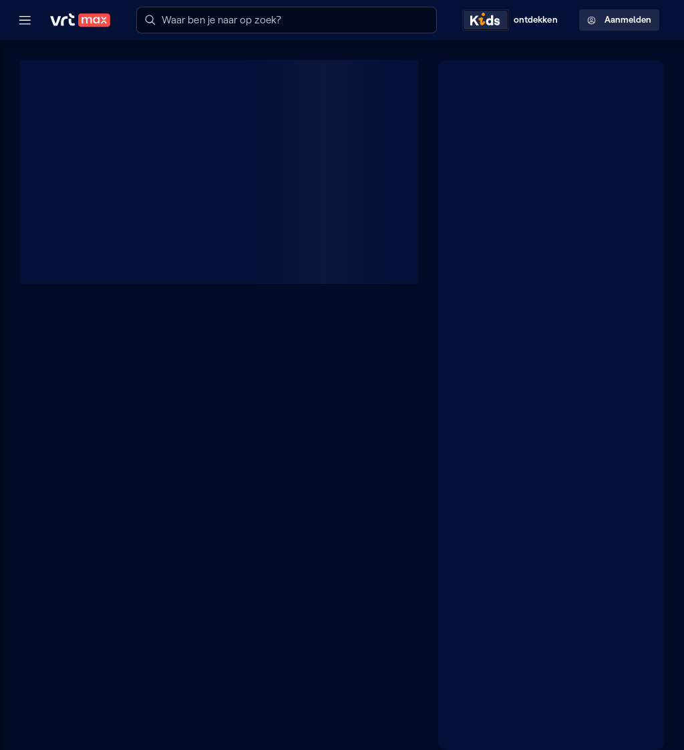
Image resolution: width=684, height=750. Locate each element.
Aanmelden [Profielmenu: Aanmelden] (619, 20)
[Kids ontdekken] (513, 20)
